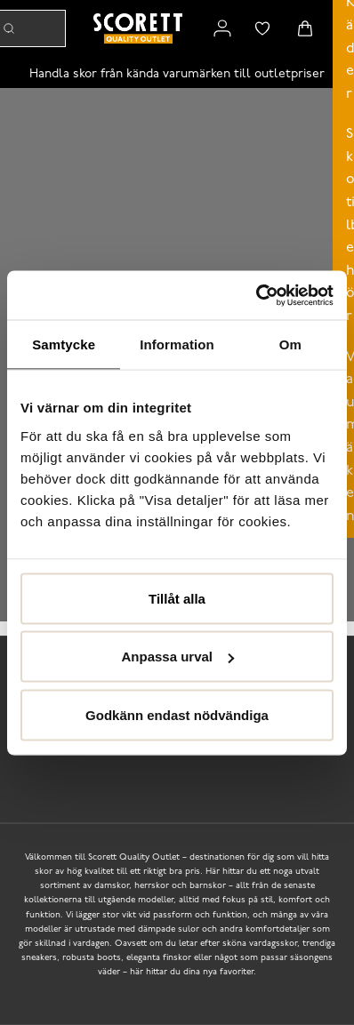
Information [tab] (177, 344)
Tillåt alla (177, 597)
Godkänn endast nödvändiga (177, 714)
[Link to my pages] (222, 28)
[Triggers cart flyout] (305, 28)
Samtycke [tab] (63, 344)
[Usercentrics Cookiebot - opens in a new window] (256, 295)
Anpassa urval (177, 656)
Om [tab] (290, 344)
